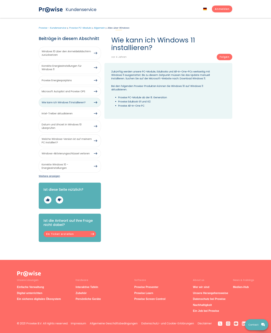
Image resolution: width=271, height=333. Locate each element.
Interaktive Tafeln (87, 287)
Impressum (78, 323)
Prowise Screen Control (150, 298)
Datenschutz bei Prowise (209, 298)
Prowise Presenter (146, 287)
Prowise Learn (143, 293)
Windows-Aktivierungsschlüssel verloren (66, 153)
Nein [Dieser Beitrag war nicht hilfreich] (59, 199)
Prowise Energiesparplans (57, 80)
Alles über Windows (118, 27)
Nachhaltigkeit (202, 305)
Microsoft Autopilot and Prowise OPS (63, 91)
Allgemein (99, 27)
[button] (222, 9)
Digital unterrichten (30, 293)
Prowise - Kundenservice (52, 27)
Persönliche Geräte (88, 298)
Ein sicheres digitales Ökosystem (39, 298)
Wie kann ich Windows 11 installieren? (64, 102)
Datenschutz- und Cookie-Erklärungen (167, 323)
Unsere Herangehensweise (210, 293)
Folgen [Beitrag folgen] (224, 57)
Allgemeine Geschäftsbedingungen (114, 323)
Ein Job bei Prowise (206, 310)
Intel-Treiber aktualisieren (57, 113)
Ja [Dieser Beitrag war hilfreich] (47, 199)
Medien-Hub (241, 287)
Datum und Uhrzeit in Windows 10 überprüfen (62, 126)
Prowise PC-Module (80, 27)
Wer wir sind (201, 287)
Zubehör (81, 293)
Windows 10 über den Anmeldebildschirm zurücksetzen (66, 53)
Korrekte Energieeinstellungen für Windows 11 (62, 67)
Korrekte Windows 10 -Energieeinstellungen (55, 166)
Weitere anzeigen (49, 176)
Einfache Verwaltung (30, 287)
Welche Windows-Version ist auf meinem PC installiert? (67, 140)
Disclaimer (205, 323)
